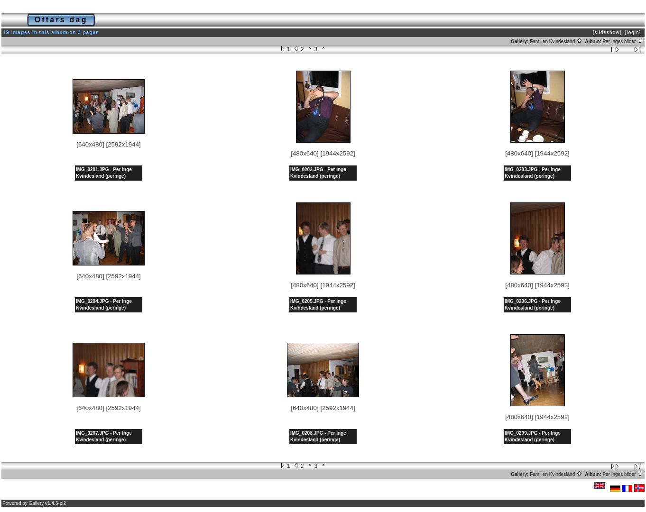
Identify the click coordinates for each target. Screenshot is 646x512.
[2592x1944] (123, 144)
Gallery (36, 503)
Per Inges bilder (622, 41)
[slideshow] (607, 32)
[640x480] (90, 144)
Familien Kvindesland (556, 41)
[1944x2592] (337, 153)
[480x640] (305, 153)
